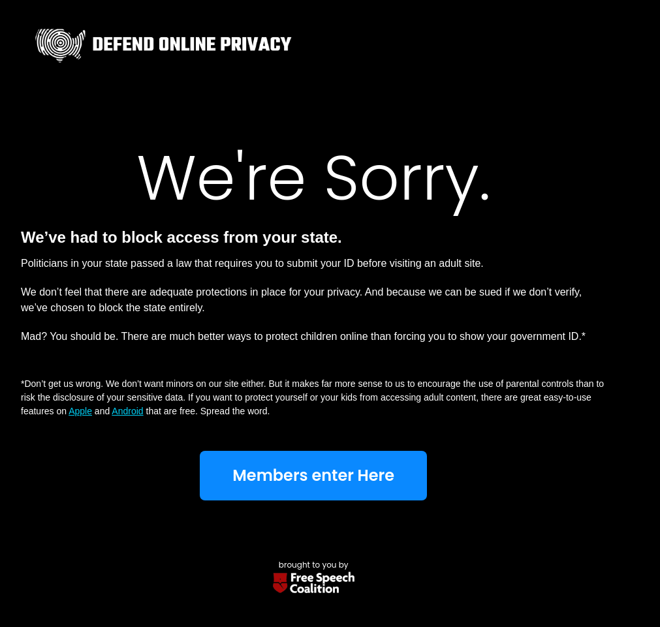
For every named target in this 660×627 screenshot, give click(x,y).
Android (127, 411)
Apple (80, 411)
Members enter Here (313, 475)
